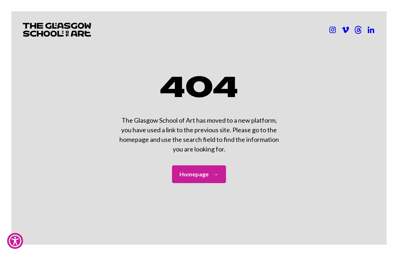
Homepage (199, 174)
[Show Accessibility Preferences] (15, 241)
